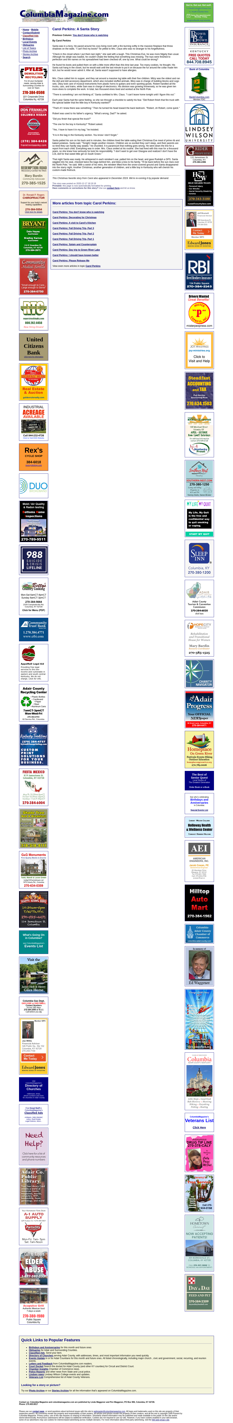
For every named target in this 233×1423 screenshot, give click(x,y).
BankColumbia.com (199, 97)
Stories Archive (30, 54)
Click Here (199, 1127)
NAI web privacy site (160, 1420)
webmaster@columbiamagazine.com (109, 1411)
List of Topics (29, 48)
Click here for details (33, 212)
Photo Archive (30, 51)
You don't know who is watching (90, 35)
